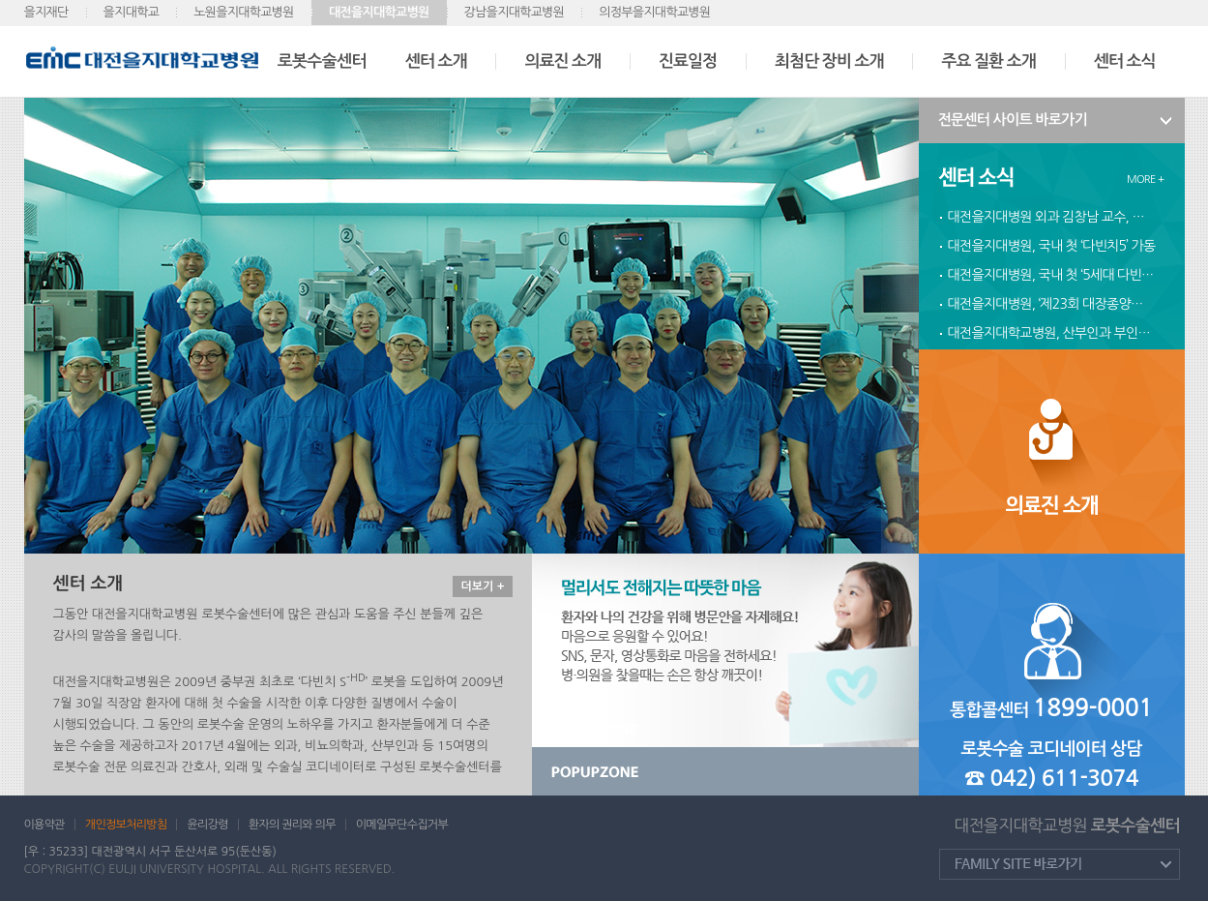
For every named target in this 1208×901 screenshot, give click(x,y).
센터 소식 (1125, 61)
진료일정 (688, 61)
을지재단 (46, 12)
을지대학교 (131, 12)
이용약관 (44, 824)
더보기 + (482, 586)
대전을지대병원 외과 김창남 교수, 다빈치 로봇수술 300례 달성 (1052, 217)
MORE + (1145, 179)
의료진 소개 (562, 61)
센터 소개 (436, 61)
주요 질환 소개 (988, 61)
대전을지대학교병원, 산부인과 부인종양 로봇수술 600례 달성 (1052, 333)
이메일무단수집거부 (402, 824)
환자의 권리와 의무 (292, 824)
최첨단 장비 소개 (829, 61)
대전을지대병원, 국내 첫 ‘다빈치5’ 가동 (1052, 246)
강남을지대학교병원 (514, 12)
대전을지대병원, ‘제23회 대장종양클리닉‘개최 (1052, 304)
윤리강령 (207, 824)
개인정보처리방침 (126, 824)
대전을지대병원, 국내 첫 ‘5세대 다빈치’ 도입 (1052, 275)
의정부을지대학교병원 (654, 12)
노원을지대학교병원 (243, 12)
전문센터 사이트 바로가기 (1012, 119)
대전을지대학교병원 (379, 12)
